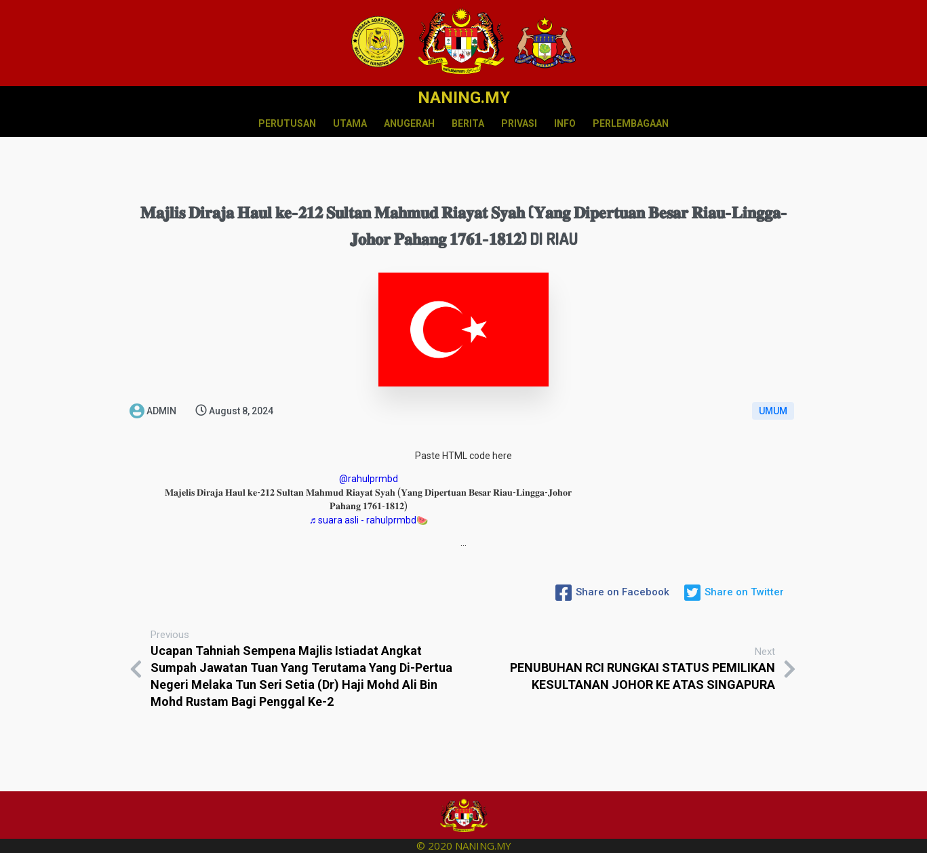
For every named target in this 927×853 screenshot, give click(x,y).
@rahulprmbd (368, 478)
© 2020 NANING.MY (463, 845)
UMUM (773, 410)
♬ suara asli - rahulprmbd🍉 (369, 520)
